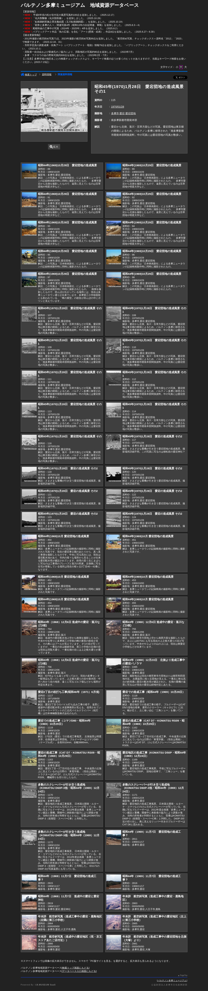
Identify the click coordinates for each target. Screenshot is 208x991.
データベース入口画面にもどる (79, 971)
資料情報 (46, 74)
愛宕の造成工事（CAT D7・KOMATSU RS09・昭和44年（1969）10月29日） (153, 722)
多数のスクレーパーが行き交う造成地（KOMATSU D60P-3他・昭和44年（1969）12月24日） (69, 788)
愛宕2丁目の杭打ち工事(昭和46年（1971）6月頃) (68, 691)
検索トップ (29, 74)
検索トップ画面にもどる (75, 967)
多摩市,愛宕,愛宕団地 (123, 113)
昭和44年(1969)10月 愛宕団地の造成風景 (63, 536)
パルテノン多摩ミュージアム (172, 980)
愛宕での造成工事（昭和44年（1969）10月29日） (153, 691)
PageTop (183, 975)
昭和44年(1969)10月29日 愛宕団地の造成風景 (67, 165)
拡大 (54, 146)
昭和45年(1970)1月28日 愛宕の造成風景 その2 (152, 436)
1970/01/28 (117, 106)
